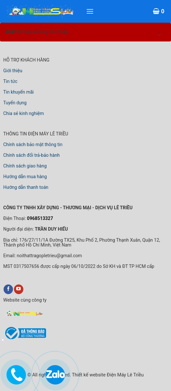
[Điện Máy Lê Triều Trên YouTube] (18, 289)
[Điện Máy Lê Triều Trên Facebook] (8, 289)
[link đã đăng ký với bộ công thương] (24, 338)
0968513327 (39, 218)
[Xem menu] (90, 11)
